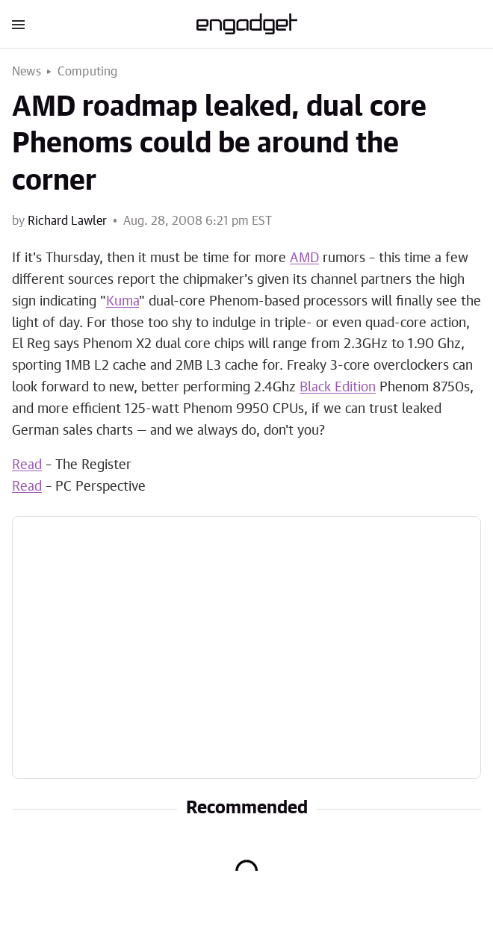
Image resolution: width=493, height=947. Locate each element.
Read (27, 465)
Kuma (122, 301)
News (26, 72)
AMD (304, 258)
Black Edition (338, 387)
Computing (88, 72)
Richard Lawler (67, 221)
